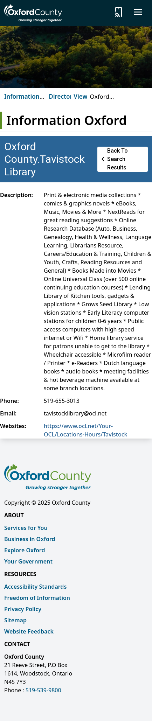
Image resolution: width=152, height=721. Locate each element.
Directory (62, 96)
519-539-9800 (43, 690)
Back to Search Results (113, 159)
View (80, 96)
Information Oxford (22, 100)
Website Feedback (29, 631)
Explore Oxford (24, 550)
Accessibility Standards (35, 586)
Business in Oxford (29, 539)
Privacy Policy (22, 609)
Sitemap (15, 620)
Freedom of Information (37, 598)
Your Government (28, 561)
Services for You (26, 528)
